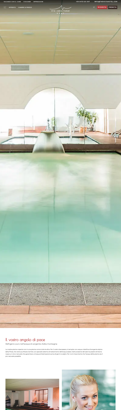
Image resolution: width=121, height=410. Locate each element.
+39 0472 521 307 (82, 1)
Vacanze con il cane (12, 1)
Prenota (112, 7)
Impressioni (38, 1)
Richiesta (102, 7)
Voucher (27, 1)
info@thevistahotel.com (104, 1)
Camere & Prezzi (25, 7)
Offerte (12, 7)
